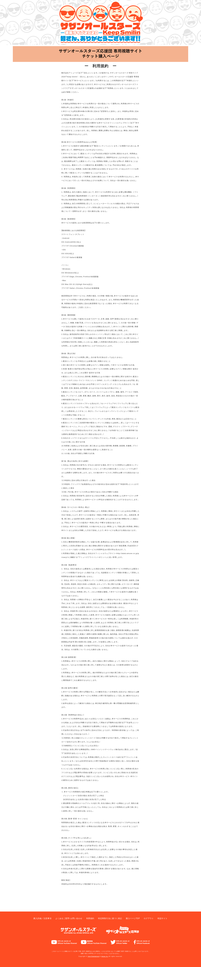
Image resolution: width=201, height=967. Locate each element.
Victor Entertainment (92, 956)
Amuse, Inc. (106, 956)
